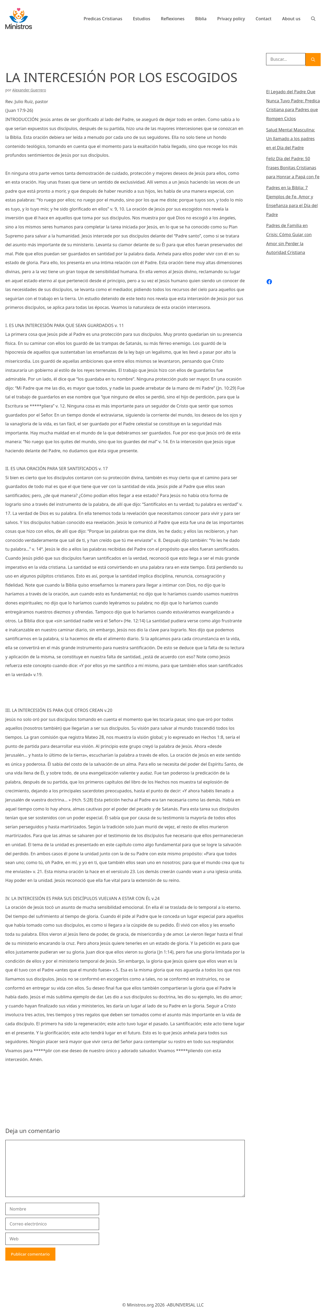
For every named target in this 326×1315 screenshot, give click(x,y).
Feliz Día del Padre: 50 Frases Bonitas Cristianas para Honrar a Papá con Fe (292, 167)
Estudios (141, 19)
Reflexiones (173, 19)
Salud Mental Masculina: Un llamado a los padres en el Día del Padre (290, 139)
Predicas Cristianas (103, 19)
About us (291, 19)
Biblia (201, 19)
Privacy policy (231, 19)
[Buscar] (313, 59)
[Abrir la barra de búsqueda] (313, 19)
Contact (264, 19)
